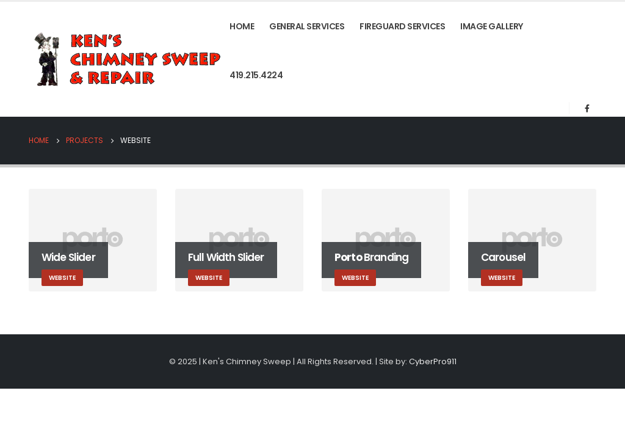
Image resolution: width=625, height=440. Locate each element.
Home (241, 26)
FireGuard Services (402, 26)
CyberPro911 (433, 361)
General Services (306, 26)
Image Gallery (491, 26)
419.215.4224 (256, 75)
